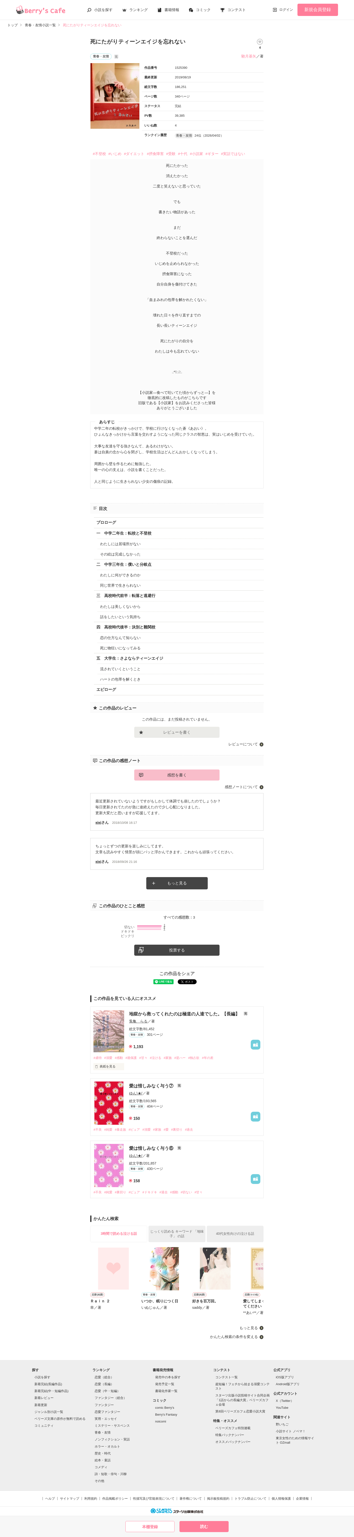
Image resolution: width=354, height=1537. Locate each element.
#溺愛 (108, 1058)
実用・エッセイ (106, 1419)
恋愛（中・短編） (107, 1391)
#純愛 (108, 1129)
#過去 (189, 1129)
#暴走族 (120, 1129)
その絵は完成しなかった (120, 554)
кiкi (98, 822)
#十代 (182, 154)
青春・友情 (103, 1432)
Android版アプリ (288, 1384)
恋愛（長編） (104, 1384)
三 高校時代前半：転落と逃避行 (125, 596)
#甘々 (143, 1058)
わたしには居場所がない (120, 544)
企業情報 (302, 1498)
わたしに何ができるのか (120, 575)
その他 (99, 1481)
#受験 (171, 154)
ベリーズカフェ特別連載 (233, 1428)
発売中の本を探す (168, 1377)
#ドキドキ (149, 1192)
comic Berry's (164, 1407)
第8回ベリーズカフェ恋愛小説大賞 (240, 1411)
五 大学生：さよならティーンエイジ (129, 658)
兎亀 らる (138, 1021)
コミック (203, 10)
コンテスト (236, 10)
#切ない (186, 1192)
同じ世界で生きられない (120, 585)
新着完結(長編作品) (48, 1384)
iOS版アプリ (285, 1377)
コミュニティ (44, 1425)
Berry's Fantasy (166, 1414)
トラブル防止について (250, 1498)
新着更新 (40, 1405)
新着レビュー (44, 1398)
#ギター (212, 154)
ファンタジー (104, 1405)
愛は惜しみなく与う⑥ (152, 1148)
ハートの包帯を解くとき (120, 679)
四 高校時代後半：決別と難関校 (125, 627)
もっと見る (177, 883)
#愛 (166, 1129)
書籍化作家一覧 (166, 1391)
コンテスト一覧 (226, 1377)
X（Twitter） (285, 1401)
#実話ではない (233, 154)
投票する (177, 950)
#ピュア (134, 1129)
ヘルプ (50, 1498)
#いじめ (114, 154)
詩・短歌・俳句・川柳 (111, 1474)
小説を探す (103, 10)
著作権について (190, 1498)
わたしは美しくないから (120, 606)
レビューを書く (177, 732)
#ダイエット (134, 154)
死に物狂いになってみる (120, 648)
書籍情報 (171, 10)
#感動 (119, 1058)
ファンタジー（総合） (111, 1398)
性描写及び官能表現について (154, 1498)
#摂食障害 (155, 154)
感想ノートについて (241, 787)
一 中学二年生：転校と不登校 (123, 533)
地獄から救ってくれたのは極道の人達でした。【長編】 (185, 1013)
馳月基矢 (248, 56)
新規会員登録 (317, 9)
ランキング (138, 10)
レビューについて (243, 744)
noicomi (160, 1421)
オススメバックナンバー (233, 1442)
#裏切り (176, 1129)
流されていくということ (120, 669)
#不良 (97, 1129)
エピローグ (106, 689)
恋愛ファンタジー (107, 1412)
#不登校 (99, 154)
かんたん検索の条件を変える (234, 1337)
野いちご (282, 1424)
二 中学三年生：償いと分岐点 (123, 564)
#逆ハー (180, 1058)
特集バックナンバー (229, 1435)
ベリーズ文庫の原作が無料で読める (60, 1419)
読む (204, 1526)
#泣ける (155, 1058)
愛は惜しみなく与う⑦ (152, 1085)
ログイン (286, 10)
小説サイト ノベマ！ (291, 1431)
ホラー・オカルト (107, 1446)
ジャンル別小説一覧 (48, 1412)
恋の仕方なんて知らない (120, 638)
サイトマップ (69, 1498)
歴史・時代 (103, 1453)
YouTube (282, 1407)
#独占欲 (193, 1058)
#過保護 (131, 1058)
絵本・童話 (103, 1460)
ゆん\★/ (135, 1093)
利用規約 (90, 1498)
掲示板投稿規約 (218, 1498)
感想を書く (177, 775)
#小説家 (196, 154)
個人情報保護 (281, 1498)
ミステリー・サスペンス (112, 1425)
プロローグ (106, 522)
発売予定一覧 (164, 1384)
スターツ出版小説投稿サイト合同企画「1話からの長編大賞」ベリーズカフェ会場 (242, 1400)
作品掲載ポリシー (115, 1498)
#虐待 (97, 1058)
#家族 (168, 1058)
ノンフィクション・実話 (112, 1439)
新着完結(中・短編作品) (51, 1391)
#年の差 (207, 1058)
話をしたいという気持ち (120, 617)
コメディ (101, 1467)
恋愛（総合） (104, 1377)
